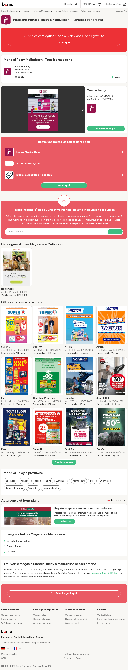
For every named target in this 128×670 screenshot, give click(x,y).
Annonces (121, 11)
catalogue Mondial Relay (104, 573)
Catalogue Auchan (73, 615)
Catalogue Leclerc (41, 619)
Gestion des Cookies (73, 658)
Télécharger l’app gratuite (13, 623)
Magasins (26, 11)
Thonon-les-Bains (42, 481)
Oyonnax (104, 481)
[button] (64, 109)
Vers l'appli (64, 42)
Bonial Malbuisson (9, 11)
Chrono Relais (12, 546)
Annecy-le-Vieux (14, 488)
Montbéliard (79, 481)
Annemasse (62, 481)
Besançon (11, 481)
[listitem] (16, 272)
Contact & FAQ (104, 615)
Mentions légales (9, 654)
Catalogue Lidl (39, 615)
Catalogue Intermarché (76, 619)
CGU (3, 658)
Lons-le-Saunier (51, 488)
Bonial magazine (8, 619)
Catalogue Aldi (72, 623)
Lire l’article (65, 521)
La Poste (10, 551)
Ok (115, 231)
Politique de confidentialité (76, 654)
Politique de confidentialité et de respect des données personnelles (72, 223)
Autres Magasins (42, 11)
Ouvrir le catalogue (105, 128)
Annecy (24, 481)
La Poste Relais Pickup (17, 541)
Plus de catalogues (64, 462)
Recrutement (103, 623)
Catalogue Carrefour (42, 623)
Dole (92, 481)
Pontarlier (33, 488)
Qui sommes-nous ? (10, 615)
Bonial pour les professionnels (111, 619)
